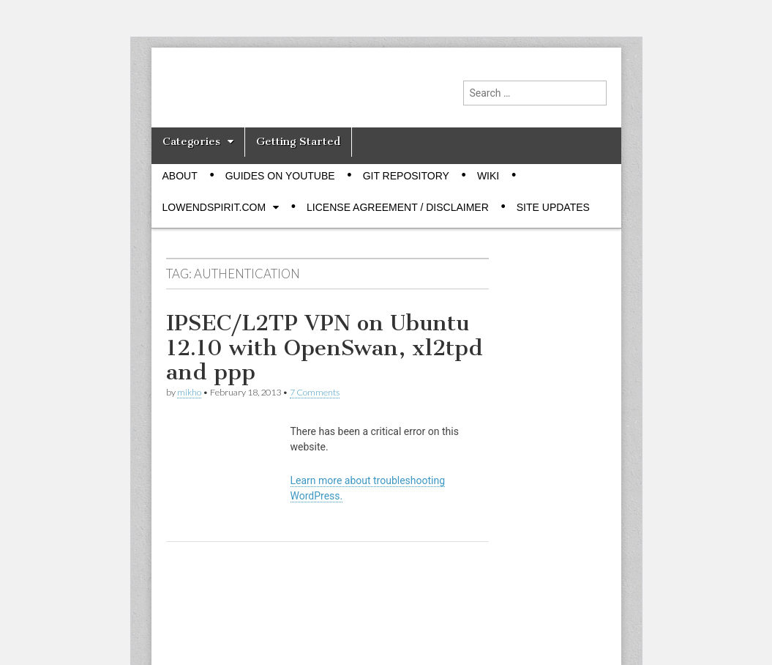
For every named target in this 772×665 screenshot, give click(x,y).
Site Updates (553, 207)
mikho (189, 392)
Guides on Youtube (280, 176)
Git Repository (406, 176)
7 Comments (315, 392)
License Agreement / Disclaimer (398, 207)
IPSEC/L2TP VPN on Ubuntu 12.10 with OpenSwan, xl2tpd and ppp (324, 347)
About (180, 176)
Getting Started (298, 141)
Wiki (488, 176)
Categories (191, 141)
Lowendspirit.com (214, 207)
